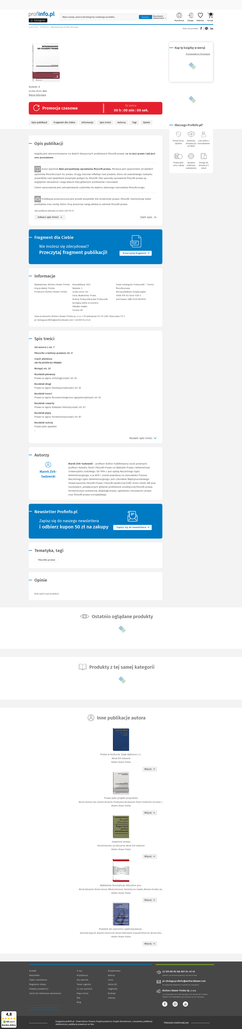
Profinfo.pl (44, 27)
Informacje (87, 122)
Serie (110, 980)
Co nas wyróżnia (84, 989)
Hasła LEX (112, 984)
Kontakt (32, 971)
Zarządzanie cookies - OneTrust (44, 1008)
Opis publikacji (39, 122)
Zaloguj (190, 17)
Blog (79, 1002)
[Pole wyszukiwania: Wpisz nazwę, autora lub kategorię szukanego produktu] (98, 17)
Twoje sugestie (84, 984)
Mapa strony (82, 993)
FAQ (78, 998)
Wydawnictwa (114, 971)
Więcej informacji (37, 95)
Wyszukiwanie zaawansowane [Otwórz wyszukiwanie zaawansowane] (159, 17)
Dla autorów (82, 980)
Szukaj (145, 17)
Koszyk (210, 17)
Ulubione (200, 17)
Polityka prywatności (38, 989)
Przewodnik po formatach (198, 54)
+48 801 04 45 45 (82, 320)
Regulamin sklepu (37, 984)
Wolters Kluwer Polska (56, 292)
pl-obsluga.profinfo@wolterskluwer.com (53, 320)
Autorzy (121, 122)
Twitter (206, 28)
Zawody (111, 998)
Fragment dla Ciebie (64, 122)
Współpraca (82, 975)
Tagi (134, 122)
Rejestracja (179, 17)
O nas (79, 971)
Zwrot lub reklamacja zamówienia (45, 993)
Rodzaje (112, 993)
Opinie (146, 122)
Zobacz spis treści (48, 217)
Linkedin (211, 28)
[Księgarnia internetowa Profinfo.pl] (42, 14)
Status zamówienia (38, 980)
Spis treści (105, 122)
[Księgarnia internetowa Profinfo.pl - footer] (38, 1022)
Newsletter (34, 975)
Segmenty (112, 989)
